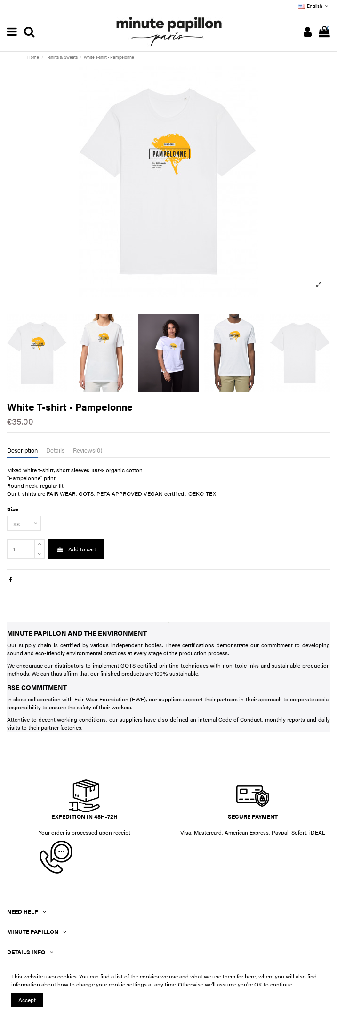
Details (55, 450)
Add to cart (76, 549)
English (314, 5)
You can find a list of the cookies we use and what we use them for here (167, 976)
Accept (27, 999)
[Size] (24, 523)
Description (22, 450)
